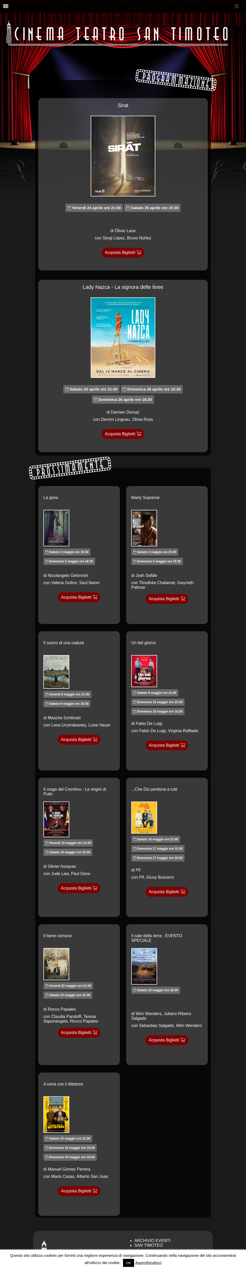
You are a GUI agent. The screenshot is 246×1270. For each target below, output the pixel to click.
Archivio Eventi (152, 1240)
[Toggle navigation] (236, 6)
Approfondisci (148, 1262)
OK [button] (128, 1263)
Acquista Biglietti (123, 252)
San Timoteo (148, 1245)
